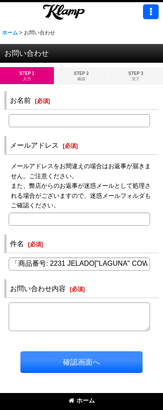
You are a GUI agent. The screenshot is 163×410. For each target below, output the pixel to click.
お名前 (20, 100)
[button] (151, 11)
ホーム (82, 400)
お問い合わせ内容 (38, 288)
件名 (17, 243)
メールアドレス (34, 145)
